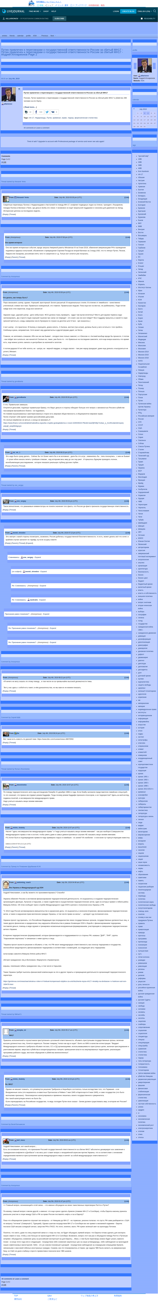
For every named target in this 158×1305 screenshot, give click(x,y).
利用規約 (118, 1295)
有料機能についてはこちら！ (48, 1)
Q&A (49, 1295)
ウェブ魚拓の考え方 (89, 1295)
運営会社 (18, 1299)
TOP (16, 1295)
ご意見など (52, 1299)
